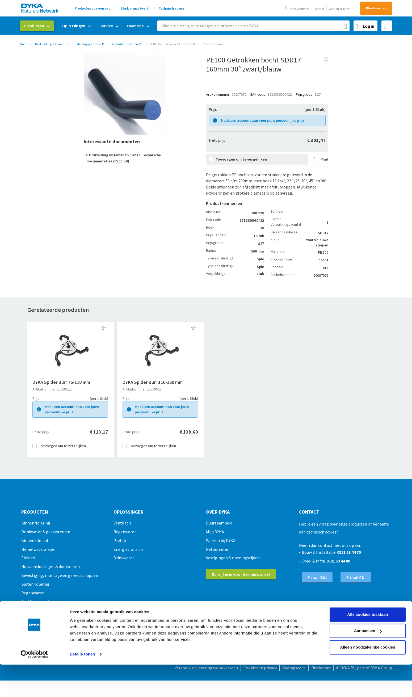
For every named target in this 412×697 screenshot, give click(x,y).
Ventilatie (122, 523)
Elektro (28, 557)
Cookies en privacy (260, 667)
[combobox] (253, 25)
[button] (104, 328)
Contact (318, 9)
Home (24, 44)
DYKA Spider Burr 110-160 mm (153, 382)
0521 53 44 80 (338, 561)
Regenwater (124, 531)
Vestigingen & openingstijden (233, 557)
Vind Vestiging (299, 9)
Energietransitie (128, 549)
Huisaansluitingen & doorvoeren (50, 566)
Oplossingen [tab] (128, 512)
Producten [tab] (34, 512)
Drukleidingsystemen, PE (88, 44)
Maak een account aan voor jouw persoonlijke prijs (263, 120)
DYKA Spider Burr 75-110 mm (61, 382)
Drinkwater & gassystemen (45, 531)
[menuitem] (37, 25)
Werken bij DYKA (339, 9)
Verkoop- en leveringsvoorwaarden (206, 667)
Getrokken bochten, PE (127, 44)
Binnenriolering (35, 523)
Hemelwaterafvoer (38, 549)
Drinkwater (123, 557)
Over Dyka (218, 512)
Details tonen (82, 623)
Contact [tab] (309, 512)
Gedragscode (294, 667)
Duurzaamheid (219, 523)
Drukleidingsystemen (49, 44)
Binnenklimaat (35, 540)
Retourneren (217, 549)
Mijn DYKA (215, 531)
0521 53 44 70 (349, 552)
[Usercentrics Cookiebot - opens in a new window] (34, 623)
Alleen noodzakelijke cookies (367, 616)
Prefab (119, 540)
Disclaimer (321, 667)
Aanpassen (368, 599)
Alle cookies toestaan (367, 583)
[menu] (86, 26)
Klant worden (376, 8)
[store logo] (40, 8)
